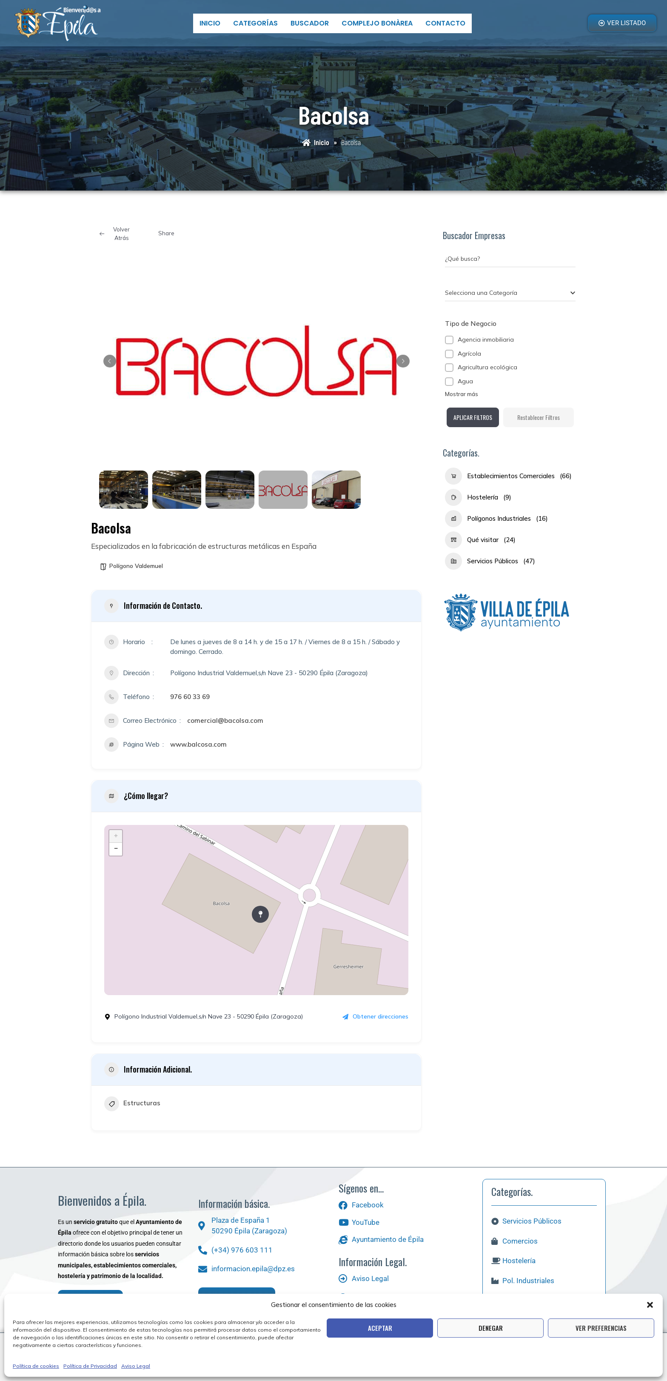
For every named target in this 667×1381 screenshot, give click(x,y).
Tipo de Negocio (470, 323)
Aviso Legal (135, 1366)
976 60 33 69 (190, 697)
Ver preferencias (601, 1327)
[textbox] (481, 292)
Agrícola (469, 353)
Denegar (491, 1327)
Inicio (210, 23)
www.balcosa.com (198, 744)
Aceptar (380, 1327)
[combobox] (510, 292)
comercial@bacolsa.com (225, 720)
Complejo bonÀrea (377, 23)
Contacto (445, 23)
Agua (465, 381)
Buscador (310, 23)
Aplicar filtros (510, 425)
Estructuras (132, 1105)
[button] (650, 1305)
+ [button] (116, 836)
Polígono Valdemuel (136, 566)
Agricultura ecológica (487, 367)
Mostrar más (461, 394)
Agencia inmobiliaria (486, 339)
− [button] (116, 849)
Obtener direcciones (375, 1016)
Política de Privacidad (90, 1366)
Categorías (255, 23)
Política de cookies (36, 1366)
